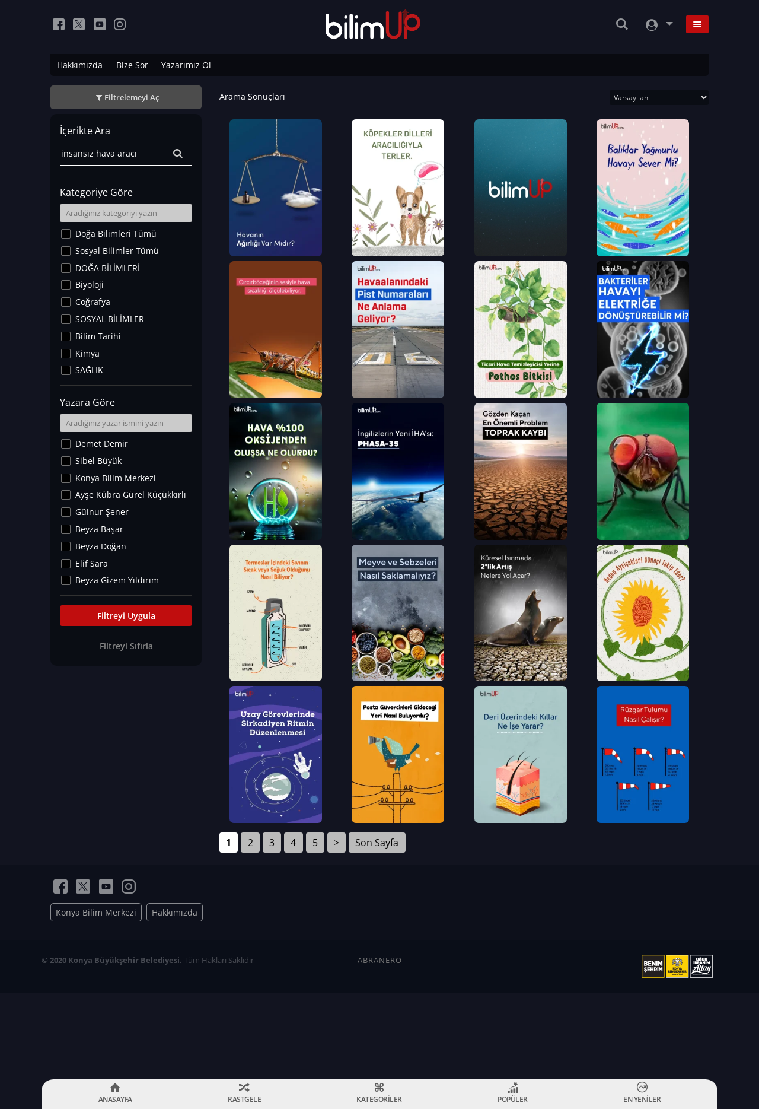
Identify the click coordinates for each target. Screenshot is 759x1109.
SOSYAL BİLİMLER (109, 319)
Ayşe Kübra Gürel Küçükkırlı (130, 494)
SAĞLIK (89, 370)
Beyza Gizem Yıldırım (117, 580)
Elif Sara (91, 563)
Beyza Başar (99, 529)
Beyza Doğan (100, 546)
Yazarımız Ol (186, 65)
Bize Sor (132, 65)
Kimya (87, 353)
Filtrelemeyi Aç (131, 97)
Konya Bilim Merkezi (115, 478)
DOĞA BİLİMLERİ (107, 268)
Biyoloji (89, 284)
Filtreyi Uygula (126, 615)
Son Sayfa (376, 929)
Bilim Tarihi (98, 336)
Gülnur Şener (102, 511)
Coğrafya (92, 301)
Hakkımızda (80, 65)
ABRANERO (380, 1046)
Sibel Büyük (98, 460)
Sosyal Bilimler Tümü (117, 250)
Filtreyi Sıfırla (126, 646)
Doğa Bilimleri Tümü (116, 233)
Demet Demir (101, 443)
